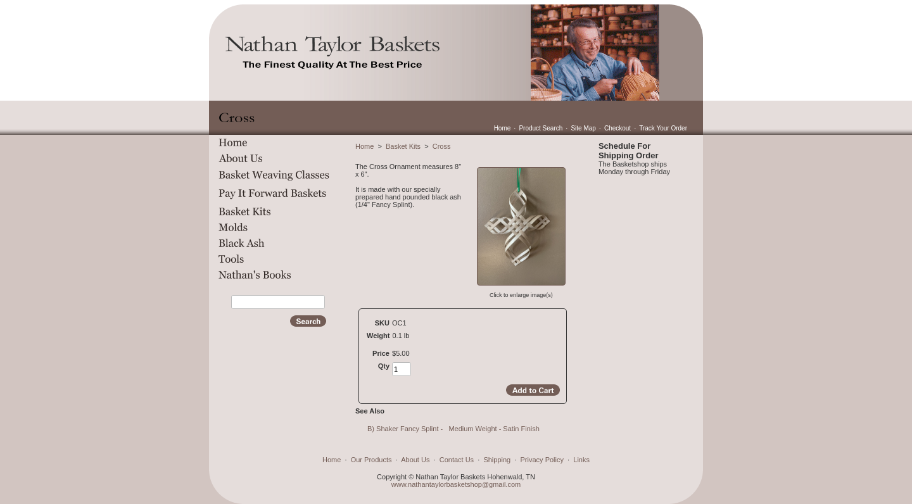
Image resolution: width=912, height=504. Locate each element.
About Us (415, 459)
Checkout (617, 128)
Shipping (496, 459)
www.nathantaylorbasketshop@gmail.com (456, 484)
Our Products (371, 459)
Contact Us (457, 459)
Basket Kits (403, 146)
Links (581, 459)
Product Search (540, 128)
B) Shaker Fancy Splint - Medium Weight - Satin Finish (454, 428)
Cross (442, 146)
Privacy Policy (542, 459)
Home (502, 128)
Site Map (583, 128)
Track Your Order (663, 128)
